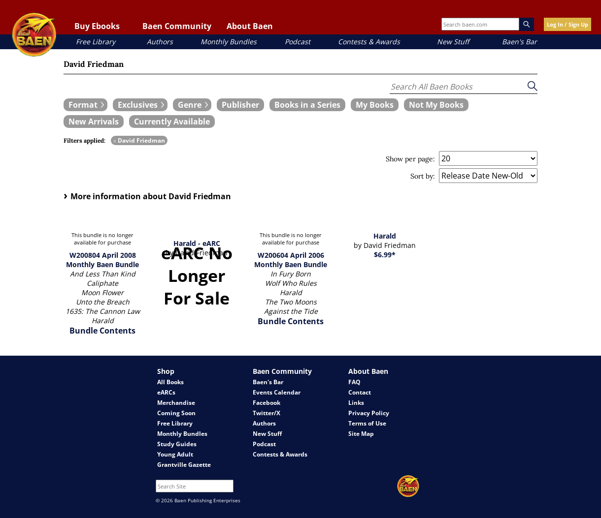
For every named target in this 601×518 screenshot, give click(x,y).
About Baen (250, 26)
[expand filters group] (85, 104)
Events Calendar (276, 392)
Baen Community (176, 26)
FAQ (354, 382)
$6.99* (385, 254)
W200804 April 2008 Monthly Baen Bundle (102, 259)
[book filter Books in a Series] (307, 104)
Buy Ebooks (97, 26)
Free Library (95, 41)
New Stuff (453, 41)
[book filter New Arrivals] (94, 121)
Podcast (297, 41)
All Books (170, 382)
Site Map (361, 433)
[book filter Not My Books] (436, 104)
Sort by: (422, 176)
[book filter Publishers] (240, 104)
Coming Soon (176, 413)
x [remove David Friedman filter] (114, 140)
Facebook (266, 402)
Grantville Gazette (184, 464)
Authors (160, 41)
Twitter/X (266, 413)
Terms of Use (367, 423)
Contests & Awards (369, 41)
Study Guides (177, 444)
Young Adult (175, 454)
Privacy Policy (368, 413)
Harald (384, 236)
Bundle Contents (102, 330)
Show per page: (410, 158)
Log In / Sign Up (567, 24)
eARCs (166, 392)
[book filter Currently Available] (172, 121)
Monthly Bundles (228, 41)
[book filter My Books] (375, 104)
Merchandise (176, 402)
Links (356, 402)
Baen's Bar (519, 41)
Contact (359, 392)
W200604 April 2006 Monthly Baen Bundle (290, 259)
